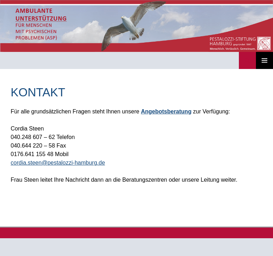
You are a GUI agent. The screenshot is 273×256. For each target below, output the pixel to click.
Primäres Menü (264, 60)
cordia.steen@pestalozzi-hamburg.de (58, 163)
